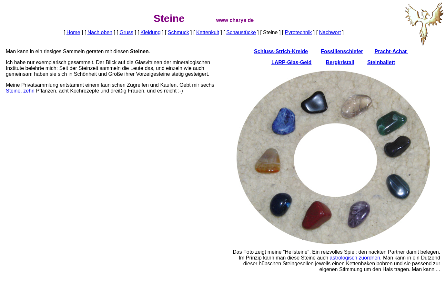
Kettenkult (207, 32)
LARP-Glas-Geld (291, 62)
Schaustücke (241, 32)
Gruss (126, 32)
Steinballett (381, 62)
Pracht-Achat (391, 51)
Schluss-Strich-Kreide (281, 51)
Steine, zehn (20, 90)
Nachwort (330, 32)
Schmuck (178, 32)
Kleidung (150, 32)
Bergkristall (340, 62)
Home (73, 32)
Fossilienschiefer (342, 51)
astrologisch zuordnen (355, 257)
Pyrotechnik (298, 32)
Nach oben (99, 32)
